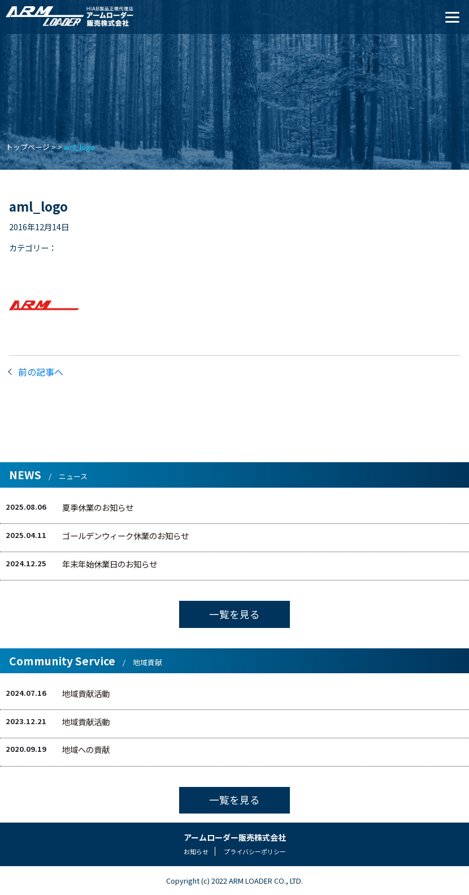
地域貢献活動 (86, 693)
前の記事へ (40, 371)
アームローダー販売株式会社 (235, 837)
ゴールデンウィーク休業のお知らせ (125, 535)
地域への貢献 (86, 749)
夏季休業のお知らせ (97, 507)
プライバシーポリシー (255, 851)
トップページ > (31, 146)
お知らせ (196, 851)
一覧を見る (234, 614)
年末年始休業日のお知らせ (109, 564)
